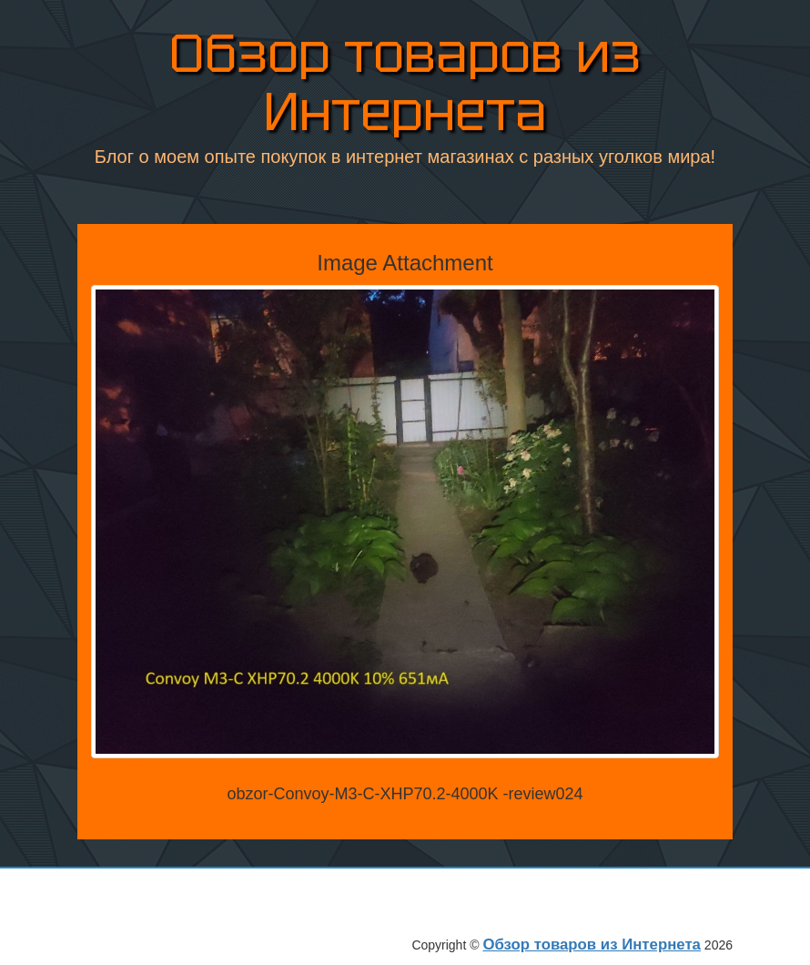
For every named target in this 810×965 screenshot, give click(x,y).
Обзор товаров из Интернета (405, 82)
